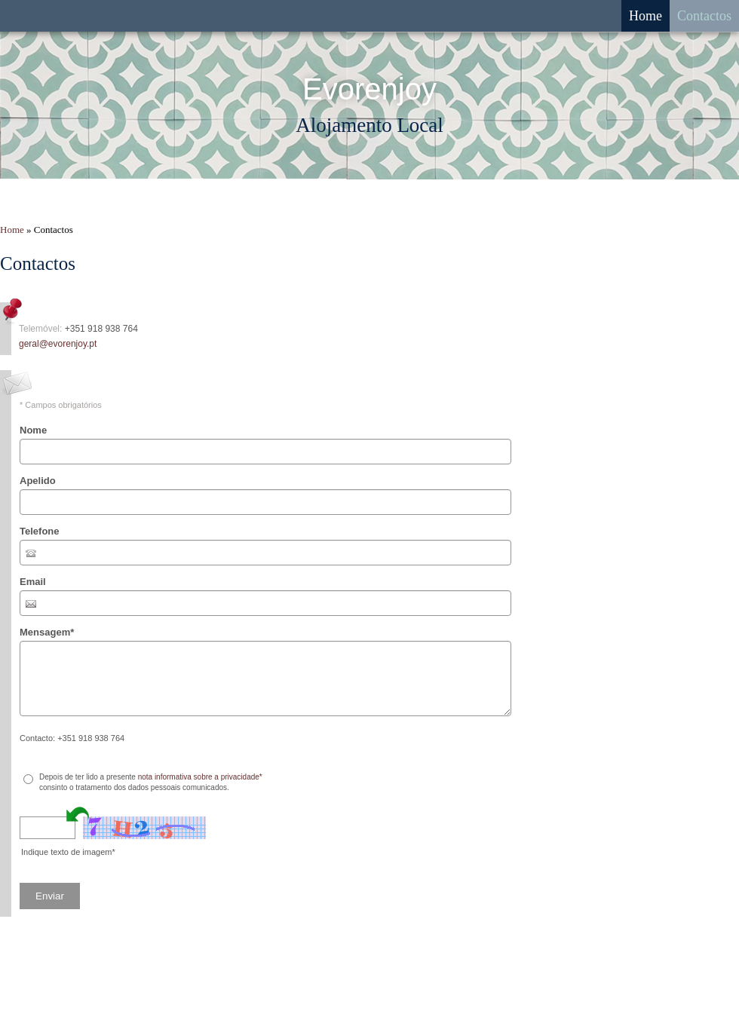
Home (645, 15)
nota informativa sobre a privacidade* (200, 777)
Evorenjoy (369, 89)
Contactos (704, 15)
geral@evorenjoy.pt (58, 343)
